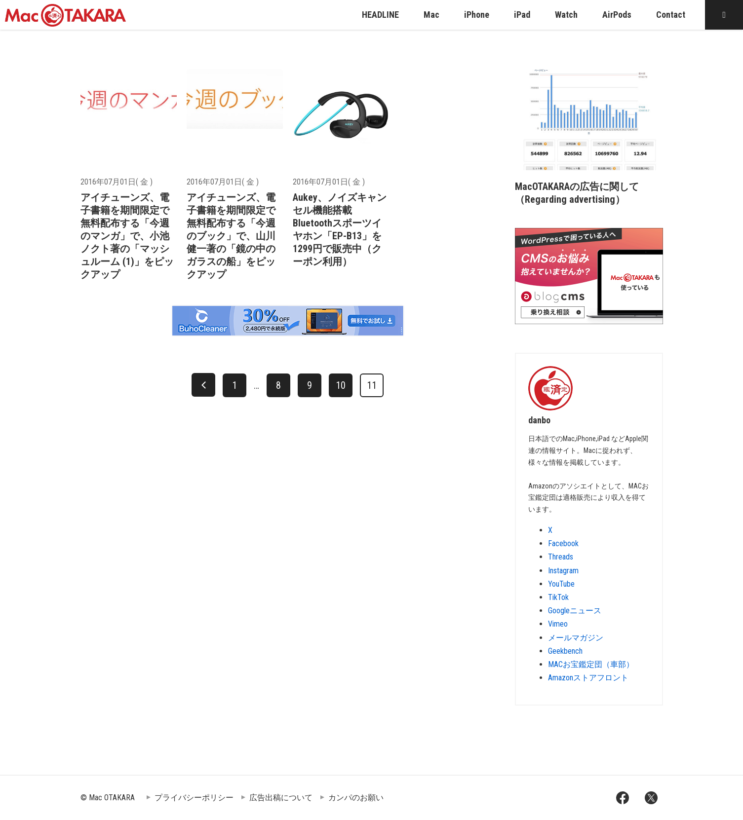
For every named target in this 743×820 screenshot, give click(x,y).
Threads (560, 556)
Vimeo (558, 624)
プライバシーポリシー (194, 797)
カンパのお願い (356, 797)
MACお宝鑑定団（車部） (591, 664)
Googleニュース (574, 610)
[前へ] (203, 385)
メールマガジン (575, 637)
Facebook (563, 543)
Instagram (563, 570)
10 (341, 385)
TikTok (558, 597)
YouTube (561, 584)
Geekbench (565, 651)
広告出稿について (281, 797)
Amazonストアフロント (588, 677)
